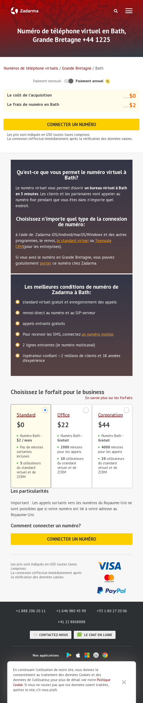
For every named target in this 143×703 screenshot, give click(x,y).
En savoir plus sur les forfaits (108, 397)
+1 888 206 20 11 (31, 610)
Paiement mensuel (47, 81)
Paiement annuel (93, 81)
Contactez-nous (50, 634)
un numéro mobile (97, 334)
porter (45, 263)
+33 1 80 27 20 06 (112, 610)
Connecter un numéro (71, 124)
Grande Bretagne (76, 68)
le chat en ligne (94, 634)
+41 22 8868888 (71, 621)
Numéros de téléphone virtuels (31, 68)
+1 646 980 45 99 (71, 610)
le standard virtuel (73, 240)
